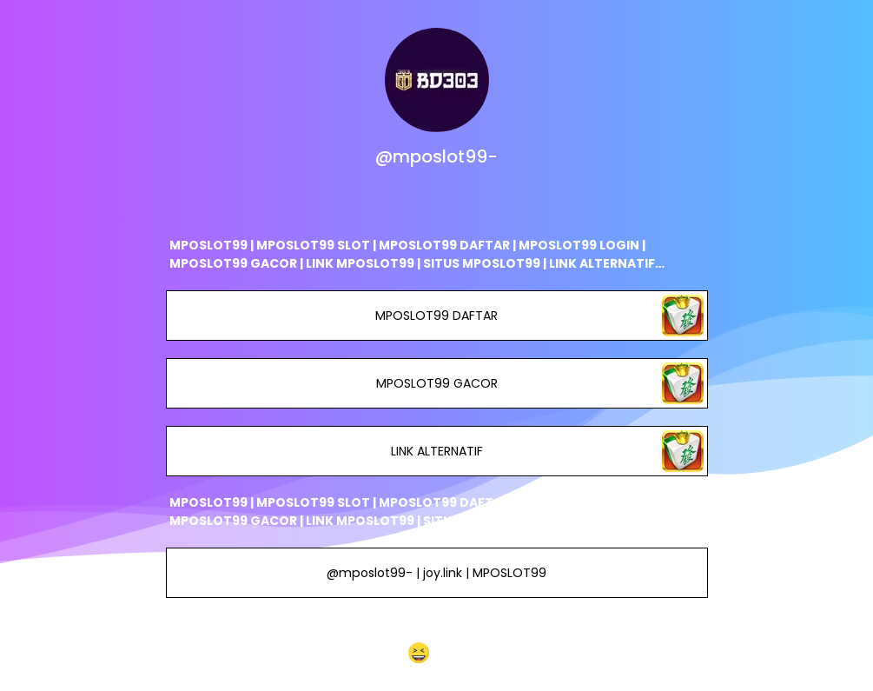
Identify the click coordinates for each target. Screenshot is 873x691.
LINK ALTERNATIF (436, 451)
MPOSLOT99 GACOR (436, 383)
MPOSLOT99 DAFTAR (436, 315)
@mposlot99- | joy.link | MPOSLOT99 (436, 572)
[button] (436, 652)
